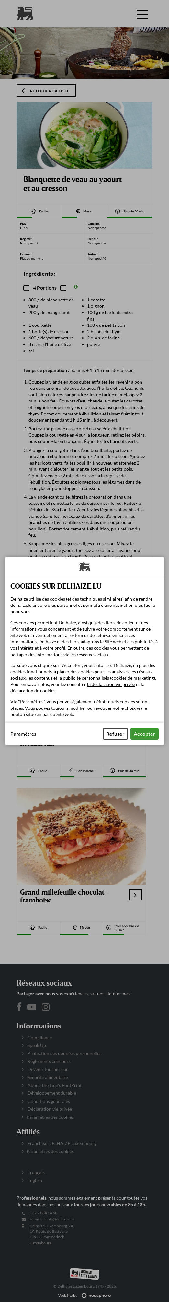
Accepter (144, 734)
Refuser (115, 734)
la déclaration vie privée (111, 684)
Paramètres (23, 733)
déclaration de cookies (32, 690)
